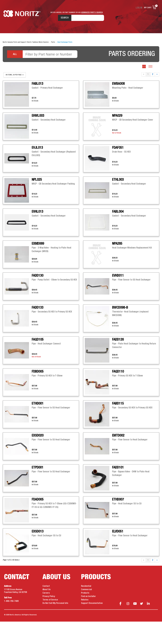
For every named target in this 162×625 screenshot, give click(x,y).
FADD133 (37, 311)
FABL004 (118, 215)
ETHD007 (118, 503)
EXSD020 (37, 439)
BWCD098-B (120, 311)
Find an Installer (88, 600)
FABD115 (118, 407)
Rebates (84, 603)
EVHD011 (118, 279)
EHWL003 (38, 119)
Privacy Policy (49, 600)
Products (85, 597)
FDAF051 (118, 151)
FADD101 (118, 471)
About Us (47, 593)
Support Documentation (92, 607)
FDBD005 (37, 375)
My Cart (148, 8)
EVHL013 (37, 215)
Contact (46, 590)
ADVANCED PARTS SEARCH (92, 12)
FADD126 (118, 343)
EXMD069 (38, 247)
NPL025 (37, 183)
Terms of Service (50, 603)
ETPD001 (37, 471)
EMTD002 (118, 439)
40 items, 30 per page (15, 78)
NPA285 (117, 247)
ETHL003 (118, 183)
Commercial (86, 593)
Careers (46, 597)
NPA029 (117, 119)
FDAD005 (37, 503)
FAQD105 (37, 343)
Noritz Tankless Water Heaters (22, 19)
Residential (86, 590)
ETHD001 (37, 407)
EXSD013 (37, 535)
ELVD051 (117, 535)
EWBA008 (118, 87)
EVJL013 (37, 151)
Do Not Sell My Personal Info (55, 607)
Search (58, 19)
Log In (139, 8)
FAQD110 (118, 375)
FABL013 (37, 87)
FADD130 (37, 279)
